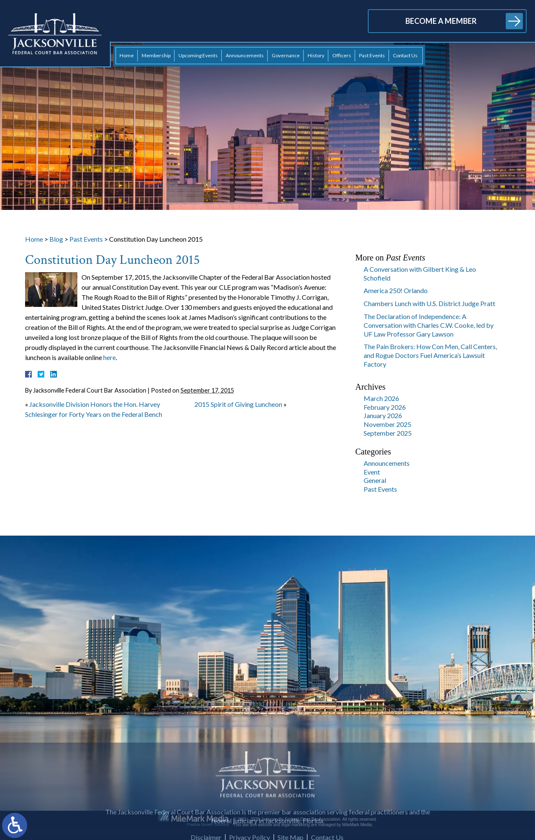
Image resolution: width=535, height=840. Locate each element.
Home (127, 55)
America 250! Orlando (396, 290)
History (316, 55)
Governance (286, 55)
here (109, 357)
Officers (341, 55)
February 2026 (385, 407)
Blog (56, 239)
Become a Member (440, 21)
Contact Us (405, 55)
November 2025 (387, 424)
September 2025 (388, 433)
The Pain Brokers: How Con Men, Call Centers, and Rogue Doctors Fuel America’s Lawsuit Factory (430, 355)
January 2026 (383, 415)
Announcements (245, 55)
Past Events (372, 55)
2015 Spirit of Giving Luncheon (238, 404)
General (375, 480)
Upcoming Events (198, 55)
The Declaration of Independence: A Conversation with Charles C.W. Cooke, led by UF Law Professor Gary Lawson (429, 325)
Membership (156, 55)
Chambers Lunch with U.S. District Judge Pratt (429, 303)
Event (372, 472)
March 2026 (381, 398)
